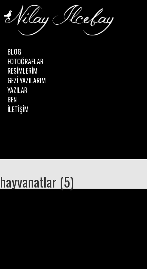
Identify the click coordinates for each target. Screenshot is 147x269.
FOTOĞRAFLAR (25, 61)
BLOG (14, 51)
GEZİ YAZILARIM (26, 80)
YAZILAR (17, 90)
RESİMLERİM (22, 70)
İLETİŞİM (18, 109)
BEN (12, 99)
